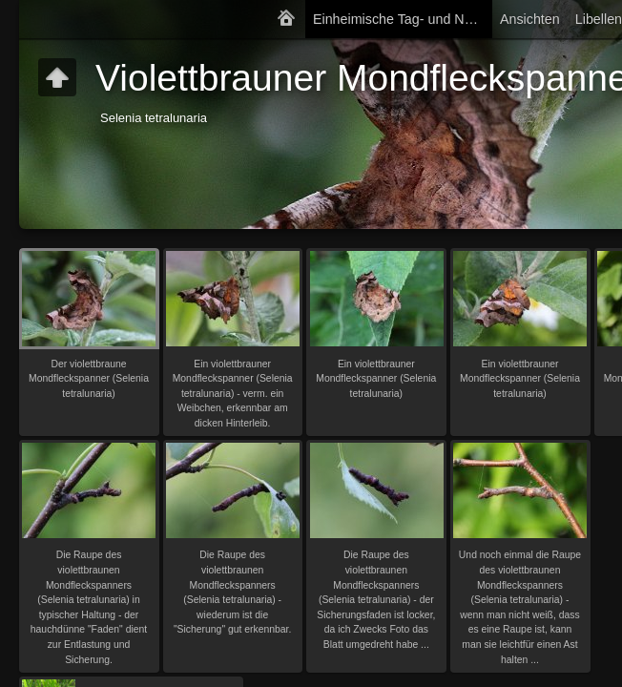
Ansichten (530, 19)
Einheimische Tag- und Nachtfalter (402, 19)
